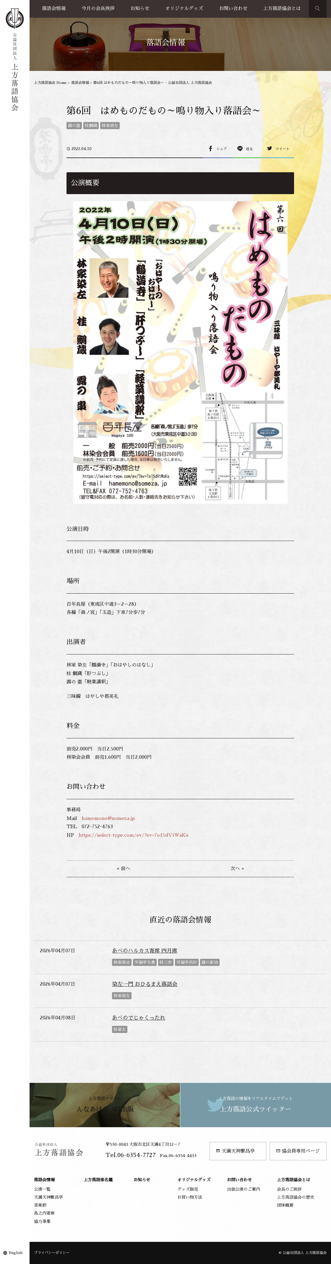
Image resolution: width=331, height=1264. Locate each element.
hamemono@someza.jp (108, 818)
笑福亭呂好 (186, 962)
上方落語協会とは (282, 8)
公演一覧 (42, 1189)
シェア (221, 149)
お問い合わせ (233, 8)
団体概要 (285, 1205)
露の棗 (74, 126)
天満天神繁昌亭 (235, 1150)
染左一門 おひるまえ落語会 (144, 984)
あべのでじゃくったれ (138, 1018)
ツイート (282, 149)
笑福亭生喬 (144, 962)
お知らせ (139, 8)
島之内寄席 (44, 1213)
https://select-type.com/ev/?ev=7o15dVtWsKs (133, 835)
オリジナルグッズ (184, 8)
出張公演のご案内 (243, 1189)
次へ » (237, 868)
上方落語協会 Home (50, 83)
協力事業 (42, 1221)
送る (249, 149)
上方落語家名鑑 (98, 1180)
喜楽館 (40, 1205)
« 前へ (123, 868)
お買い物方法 (189, 1197)
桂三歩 (166, 962)
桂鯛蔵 (91, 126)
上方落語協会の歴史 (295, 1197)
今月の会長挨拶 (98, 8)
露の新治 (210, 962)
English (15, 1253)
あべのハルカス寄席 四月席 (144, 950)
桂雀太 (119, 1029)
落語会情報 (54, 8)
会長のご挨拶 (289, 1189)
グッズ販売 (187, 1189)
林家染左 (110, 126)
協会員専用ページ (298, 1150)
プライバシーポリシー (51, 1253)
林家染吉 (121, 962)
